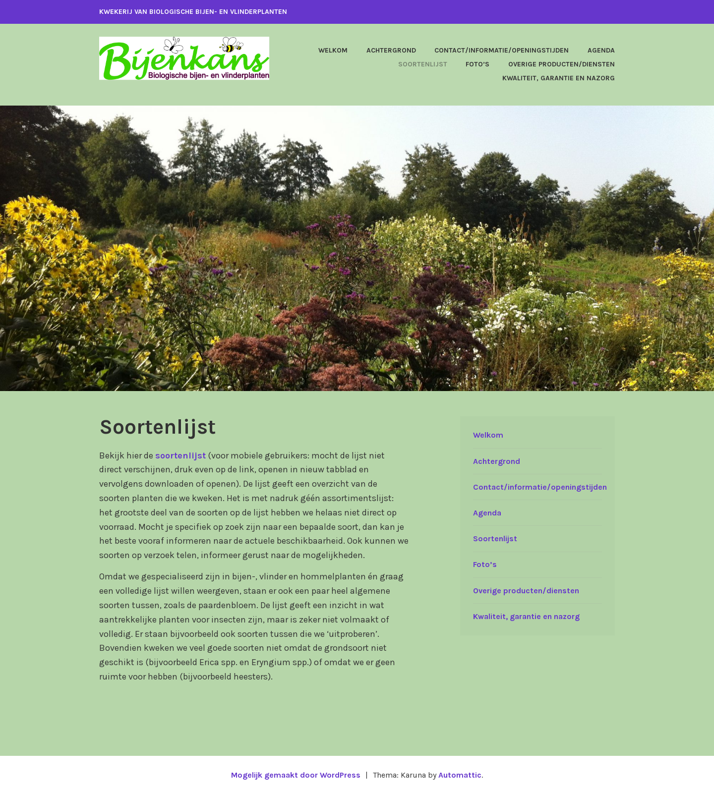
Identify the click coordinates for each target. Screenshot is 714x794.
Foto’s (477, 64)
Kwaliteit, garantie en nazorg (558, 78)
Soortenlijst (422, 64)
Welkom (333, 50)
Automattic (459, 775)
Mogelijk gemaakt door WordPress (295, 775)
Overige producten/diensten (561, 64)
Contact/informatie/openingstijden (501, 50)
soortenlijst (180, 455)
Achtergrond (391, 50)
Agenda (601, 50)
